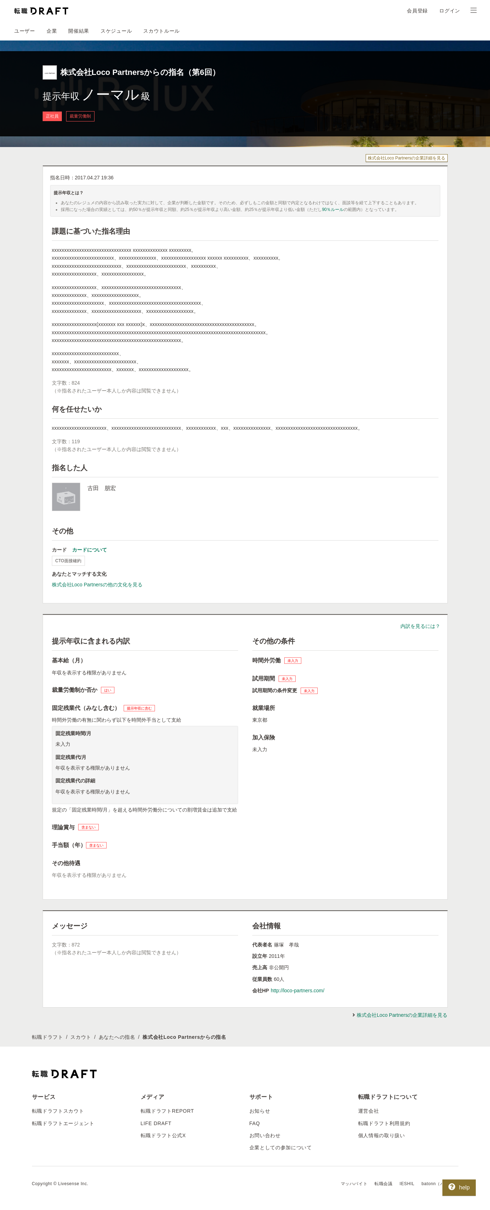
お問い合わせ (265, 1135)
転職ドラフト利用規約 (384, 1123)
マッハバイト (354, 1183)
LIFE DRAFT (156, 1123)
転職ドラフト (47, 1037)
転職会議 (383, 1183)
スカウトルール (161, 31)
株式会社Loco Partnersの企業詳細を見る (407, 158)
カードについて (89, 550)
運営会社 (368, 1111)
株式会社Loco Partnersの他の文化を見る (97, 584)
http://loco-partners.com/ (297, 990)
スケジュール (116, 31)
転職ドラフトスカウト (58, 1111)
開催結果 (78, 31)
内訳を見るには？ (420, 626)
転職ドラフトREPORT (167, 1111)
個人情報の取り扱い (381, 1135)
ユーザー (24, 31)
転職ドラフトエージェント (63, 1123)
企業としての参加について (280, 1147)
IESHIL (407, 1183)
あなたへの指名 (117, 1037)
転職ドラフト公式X (163, 1135)
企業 (52, 31)
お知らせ (259, 1111)
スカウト (80, 1037)
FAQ (254, 1123)
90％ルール (333, 209)
